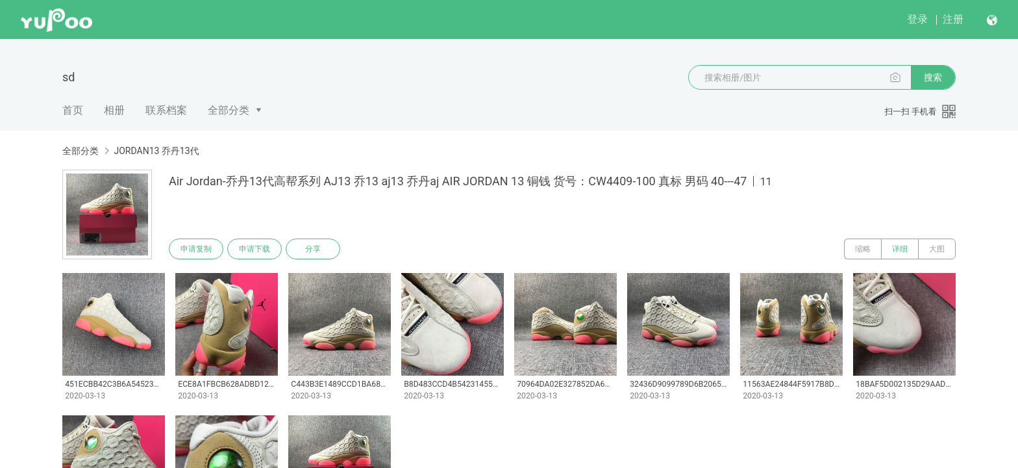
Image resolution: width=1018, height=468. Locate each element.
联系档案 (166, 110)
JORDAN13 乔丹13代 (156, 151)
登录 (917, 19)
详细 (900, 249)
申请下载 (254, 249)
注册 (953, 19)
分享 (313, 249)
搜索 (933, 77)
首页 (72, 110)
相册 (114, 110)
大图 (937, 249)
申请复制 (196, 249)
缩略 (863, 249)
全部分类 (228, 110)
